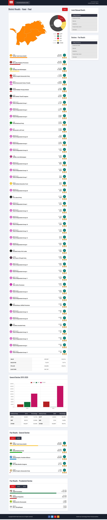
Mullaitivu (75, 24)
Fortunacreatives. (94, 517)
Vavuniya (75, 30)
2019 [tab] (12, 487)
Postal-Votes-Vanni (77, 27)
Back (64, 9)
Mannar (74, 21)
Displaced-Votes (76, 18)
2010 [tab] (18, 439)
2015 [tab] (12, 439)
